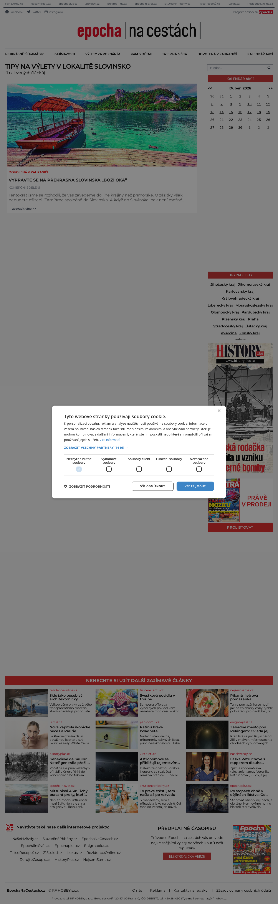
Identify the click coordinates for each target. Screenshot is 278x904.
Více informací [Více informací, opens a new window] (110, 439)
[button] (139, 447)
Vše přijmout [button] (194, 486)
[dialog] (139, 452)
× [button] (218, 410)
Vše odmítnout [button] (150, 486)
